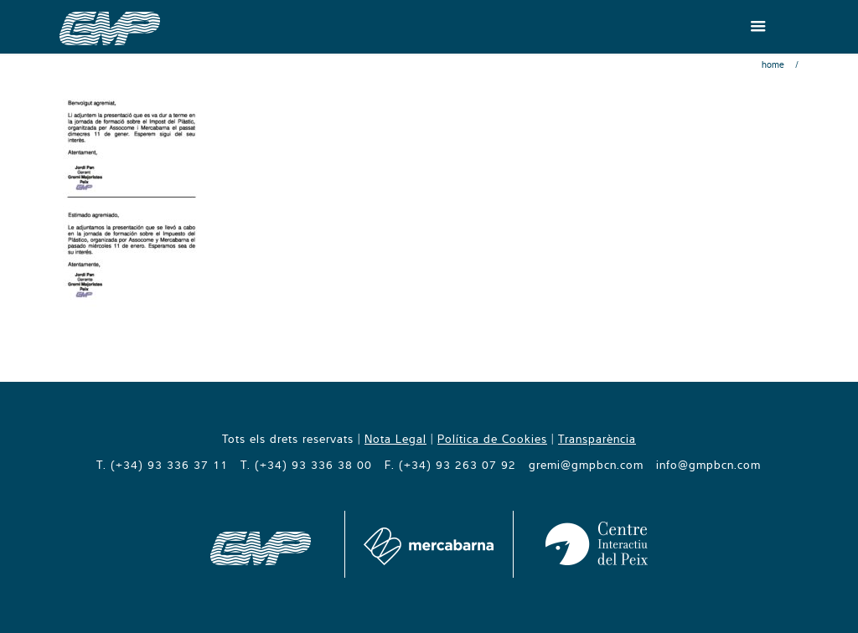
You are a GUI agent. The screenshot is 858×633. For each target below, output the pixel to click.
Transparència (597, 438)
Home (773, 64)
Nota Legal (395, 438)
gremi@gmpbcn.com (586, 464)
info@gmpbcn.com (708, 464)
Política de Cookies (492, 438)
